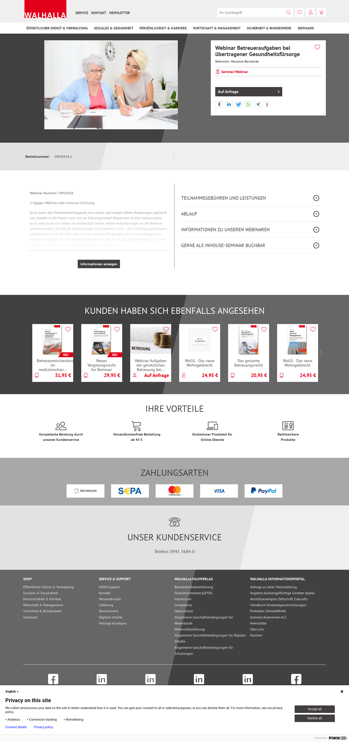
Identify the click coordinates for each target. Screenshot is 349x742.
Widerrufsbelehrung (189, 629)
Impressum (182, 599)
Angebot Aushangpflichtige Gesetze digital (282, 593)
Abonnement (108, 611)
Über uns (257, 629)
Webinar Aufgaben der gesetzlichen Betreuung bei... (150, 365)
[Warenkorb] (321, 12)
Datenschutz (183, 611)
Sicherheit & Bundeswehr (42, 611)
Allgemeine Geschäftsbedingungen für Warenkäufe (203, 620)
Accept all (315, 709)
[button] (219, 104)
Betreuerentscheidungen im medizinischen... (55, 365)
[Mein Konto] (310, 12)
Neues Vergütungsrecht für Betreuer (101, 365)
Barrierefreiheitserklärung (193, 587)
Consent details (16, 727)
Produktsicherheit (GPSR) (193, 593)
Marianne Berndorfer (245, 61)
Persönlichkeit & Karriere (42, 599)
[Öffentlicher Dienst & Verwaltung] (57, 28)
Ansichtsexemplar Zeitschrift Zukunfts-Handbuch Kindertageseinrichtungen (279, 602)
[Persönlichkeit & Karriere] (163, 28)
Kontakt (98, 12)
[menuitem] (81, 12)
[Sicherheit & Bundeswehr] (269, 28)
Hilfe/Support (109, 587)
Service (81, 12)
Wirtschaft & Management (43, 605)
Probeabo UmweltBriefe (268, 611)
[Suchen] (288, 12)
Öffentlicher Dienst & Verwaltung (48, 587)
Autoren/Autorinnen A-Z (268, 617)
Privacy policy (43, 727)
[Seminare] (305, 28)
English (12, 691)
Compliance (183, 605)
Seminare (30, 617)
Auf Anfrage (248, 91)
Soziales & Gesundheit (40, 593)
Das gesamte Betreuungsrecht (248, 363)
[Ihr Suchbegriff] (255, 12)
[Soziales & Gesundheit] (113, 28)
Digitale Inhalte (110, 617)
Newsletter (119, 12)
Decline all (315, 718)
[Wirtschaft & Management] (217, 28)
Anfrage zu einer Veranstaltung (273, 587)
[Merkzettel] (299, 12)
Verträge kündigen (113, 623)
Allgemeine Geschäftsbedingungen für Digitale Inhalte (210, 638)
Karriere (256, 635)
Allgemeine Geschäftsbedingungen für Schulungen (203, 650)
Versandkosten (110, 599)
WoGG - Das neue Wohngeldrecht (199, 363)
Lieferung (106, 605)
